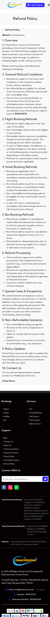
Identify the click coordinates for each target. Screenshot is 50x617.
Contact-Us (7, 442)
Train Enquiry (33, 420)
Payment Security (10, 453)
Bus (4, 420)
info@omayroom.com (24, 589)
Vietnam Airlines (17, 542)
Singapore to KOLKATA (33, 502)
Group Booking (34, 413)
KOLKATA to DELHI (32, 511)
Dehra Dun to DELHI (32, 505)
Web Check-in (34, 424)
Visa (29, 409)
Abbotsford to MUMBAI (37, 526)
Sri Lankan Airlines (31, 544)
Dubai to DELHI (33, 532)
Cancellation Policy (10, 460)
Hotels (5, 413)
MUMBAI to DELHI (31, 508)
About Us (6, 445)
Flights (5, 409)
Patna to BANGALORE (33, 516)
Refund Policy (8, 464)
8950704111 (31, 594)
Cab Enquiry (33, 416)
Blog (4, 438)
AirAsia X (18, 544)
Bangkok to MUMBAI (35, 529)
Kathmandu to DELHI (38, 513)
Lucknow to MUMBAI (32, 519)
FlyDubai (36, 542)
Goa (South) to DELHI (32, 500)
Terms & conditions (10, 449)
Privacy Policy (8, 456)
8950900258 (35, 599)
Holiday (6, 416)
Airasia (28, 542)
